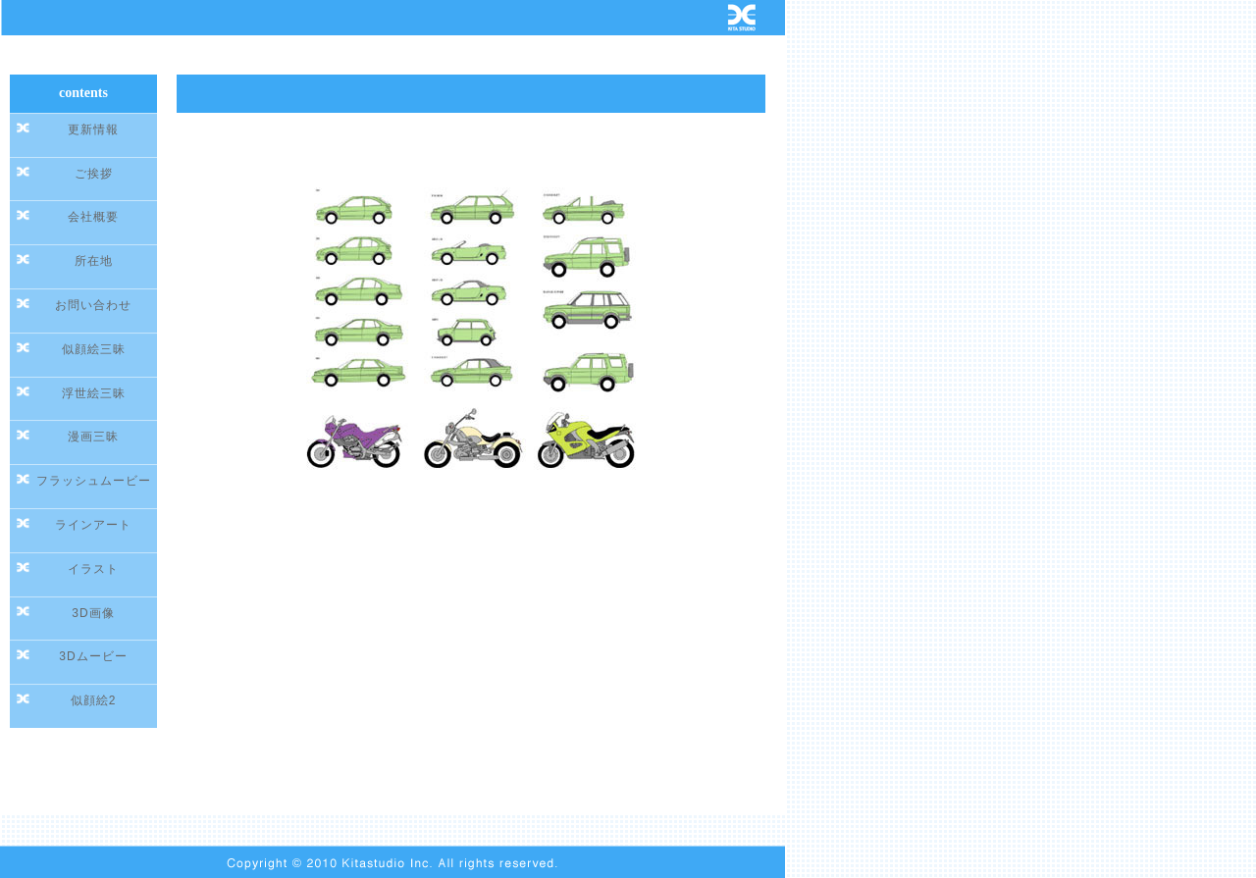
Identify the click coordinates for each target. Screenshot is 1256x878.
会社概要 (93, 217)
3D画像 (93, 613)
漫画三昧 (93, 436)
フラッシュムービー (93, 481)
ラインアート (93, 525)
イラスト (93, 569)
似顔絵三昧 (94, 349)
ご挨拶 (94, 174)
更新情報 (93, 129)
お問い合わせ (93, 305)
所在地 (94, 261)
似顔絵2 (94, 700)
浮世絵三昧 (94, 393)
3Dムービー (93, 656)
